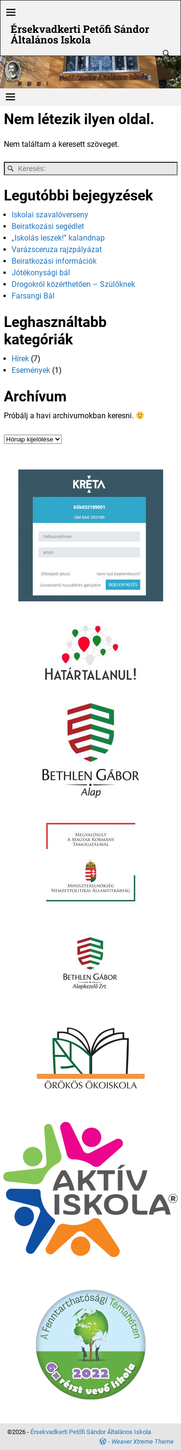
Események (31, 370)
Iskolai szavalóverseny (50, 214)
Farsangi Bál (33, 295)
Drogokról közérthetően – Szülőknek (73, 284)
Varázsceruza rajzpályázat (57, 249)
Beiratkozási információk (54, 261)
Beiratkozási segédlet (48, 226)
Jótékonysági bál (41, 272)
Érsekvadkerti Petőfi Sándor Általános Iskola (80, 34)
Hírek (20, 358)
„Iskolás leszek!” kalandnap (58, 237)
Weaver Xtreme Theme (142, 1441)
